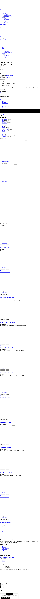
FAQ (5, 56)
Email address (2, 81)
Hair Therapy (4, 102)
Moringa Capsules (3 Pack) (5, 522)
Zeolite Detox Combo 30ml (5, 422)
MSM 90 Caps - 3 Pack (6, 201)
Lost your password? (9, 75)
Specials (3, 12)
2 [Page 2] (2, 527)
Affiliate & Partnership (6, 13)
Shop (3, 48)
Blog (5, 20)
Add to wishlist (3, 269)
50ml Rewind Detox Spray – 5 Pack (7, 372)
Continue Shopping (5, 597)
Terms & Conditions (5, 548)
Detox (3, 101)
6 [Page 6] (2, 531)
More (3, 17)
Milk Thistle (4, 181)
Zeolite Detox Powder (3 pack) (6, 472)
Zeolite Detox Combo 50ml (5, 447)
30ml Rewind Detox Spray (5, 247)
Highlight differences (6, 567)
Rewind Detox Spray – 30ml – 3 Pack (7, 322)
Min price (1, 140)
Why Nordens (6, 19)
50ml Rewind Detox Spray (5, 272)
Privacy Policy (4, 547)
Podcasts (5, 21)
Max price (14, 140)
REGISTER (2, 89)
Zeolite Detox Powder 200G (5, 397)
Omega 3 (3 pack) (5, 161)
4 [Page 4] (2, 529)
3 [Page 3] (2, 528)
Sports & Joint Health (5, 105)
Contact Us (6, 22)
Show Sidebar (2, 114)
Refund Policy (4, 546)
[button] (0, 36)
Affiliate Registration (7, 15)
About (5, 18)
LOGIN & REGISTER (4, 24)
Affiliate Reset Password (8, 16)
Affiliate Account (7, 14)
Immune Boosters (5, 103)
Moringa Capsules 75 (4, 497)
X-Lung (3, 107)
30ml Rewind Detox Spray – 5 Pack (7, 347)
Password (2, 73)
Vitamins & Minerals (5, 106)
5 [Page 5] (2, 530)
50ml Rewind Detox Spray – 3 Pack (7, 297)
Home (3, 47)
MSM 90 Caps (5, 220)
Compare (7, 269)
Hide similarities (6, 566)
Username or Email (3, 71)
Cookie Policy (4, 549)
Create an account (8, 77)
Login (7, 91)
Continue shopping (3, 39)
